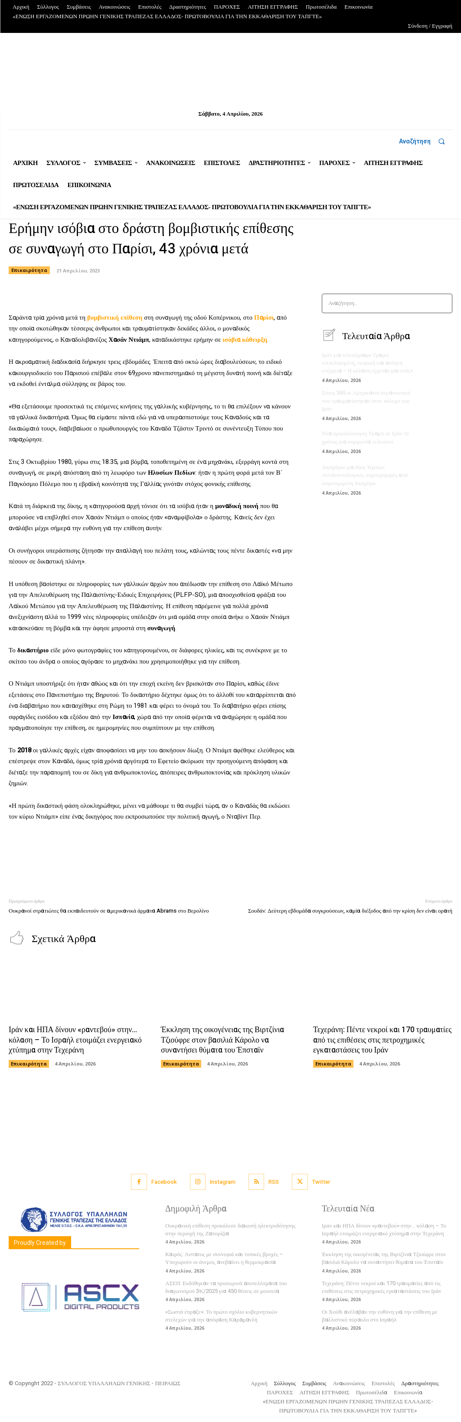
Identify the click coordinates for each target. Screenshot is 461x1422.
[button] (425, 141)
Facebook (164, 1182)
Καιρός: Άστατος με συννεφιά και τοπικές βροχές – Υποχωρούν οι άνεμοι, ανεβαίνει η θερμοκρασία (224, 1258)
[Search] (443, 303)
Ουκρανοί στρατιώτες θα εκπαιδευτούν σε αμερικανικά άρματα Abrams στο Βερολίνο (109, 911)
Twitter (321, 1182)
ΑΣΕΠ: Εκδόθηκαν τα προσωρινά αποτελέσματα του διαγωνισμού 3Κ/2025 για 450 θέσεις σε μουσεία (226, 1287)
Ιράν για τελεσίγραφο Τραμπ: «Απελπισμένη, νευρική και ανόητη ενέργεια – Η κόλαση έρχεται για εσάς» (367, 363)
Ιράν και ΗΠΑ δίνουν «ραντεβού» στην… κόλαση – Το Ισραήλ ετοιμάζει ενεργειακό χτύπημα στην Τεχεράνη (75, 1040)
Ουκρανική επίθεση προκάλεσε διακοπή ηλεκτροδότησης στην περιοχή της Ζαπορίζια (230, 1229)
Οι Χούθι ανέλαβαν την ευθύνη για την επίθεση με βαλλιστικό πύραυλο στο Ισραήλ (380, 1316)
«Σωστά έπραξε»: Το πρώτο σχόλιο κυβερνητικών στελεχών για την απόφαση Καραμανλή (221, 1316)
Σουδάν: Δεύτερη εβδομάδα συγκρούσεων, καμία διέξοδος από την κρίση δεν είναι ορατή (350, 911)
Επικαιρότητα (29, 270)
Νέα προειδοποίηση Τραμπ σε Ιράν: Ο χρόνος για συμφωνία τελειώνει (365, 437)
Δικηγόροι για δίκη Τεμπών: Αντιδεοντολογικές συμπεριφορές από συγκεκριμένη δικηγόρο (365, 475)
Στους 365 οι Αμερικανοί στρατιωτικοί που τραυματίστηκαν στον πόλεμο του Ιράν (366, 400)
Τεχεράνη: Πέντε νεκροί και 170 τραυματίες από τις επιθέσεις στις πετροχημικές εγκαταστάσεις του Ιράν (382, 1040)
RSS (273, 1182)
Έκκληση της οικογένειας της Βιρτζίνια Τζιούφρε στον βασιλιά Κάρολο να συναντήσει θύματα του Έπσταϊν (222, 1040)
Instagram (222, 1182)
